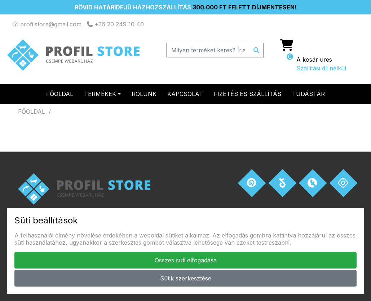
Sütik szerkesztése (185, 278)
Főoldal (59, 93)
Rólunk (144, 93)
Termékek (100, 93)
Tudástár (308, 93)
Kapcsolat (185, 93)
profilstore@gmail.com (47, 24)
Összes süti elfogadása (186, 260)
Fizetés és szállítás (247, 93)
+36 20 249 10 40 (115, 24)
